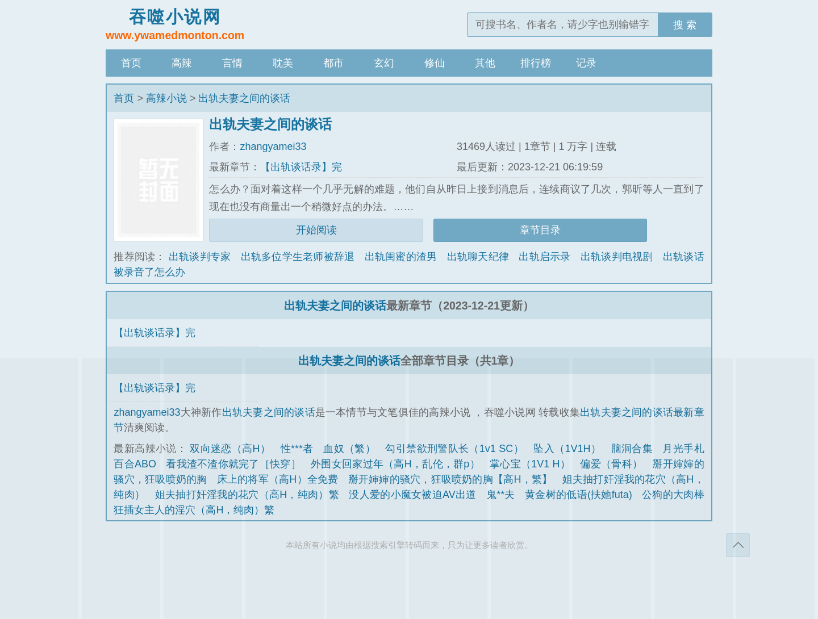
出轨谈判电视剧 (617, 256)
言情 (232, 63)
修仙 (434, 63)
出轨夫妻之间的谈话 (244, 98)
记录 (586, 63)
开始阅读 (316, 230)
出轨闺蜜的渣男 (401, 256)
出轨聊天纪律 (478, 256)
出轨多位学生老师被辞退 (298, 256)
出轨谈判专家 (200, 256)
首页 (131, 63)
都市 (333, 63)
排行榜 (535, 63)
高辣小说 (166, 98)
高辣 (182, 63)
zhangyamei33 (273, 146)
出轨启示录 (544, 256)
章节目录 (540, 230)
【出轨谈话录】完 (301, 167)
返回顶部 (738, 545)
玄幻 (384, 63)
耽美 (283, 63)
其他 (485, 63)
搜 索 (684, 25)
